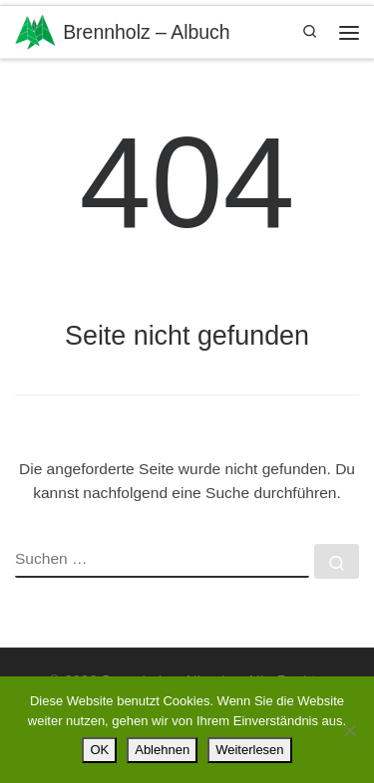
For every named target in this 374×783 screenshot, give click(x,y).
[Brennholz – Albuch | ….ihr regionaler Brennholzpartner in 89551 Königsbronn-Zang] (35, 30)
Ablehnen (162, 749)
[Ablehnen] (349, 730)
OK (99, 749)
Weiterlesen (249, 749)
